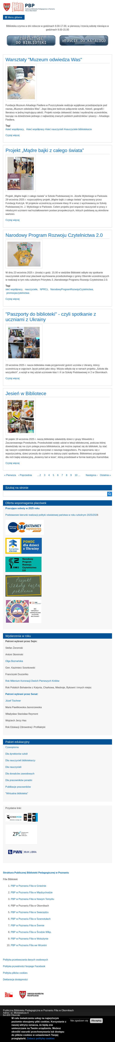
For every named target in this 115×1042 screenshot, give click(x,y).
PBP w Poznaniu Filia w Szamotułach (31, 919)
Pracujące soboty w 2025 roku (22, 508)
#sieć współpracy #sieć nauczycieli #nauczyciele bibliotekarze (59, 129)
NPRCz (44, 289)
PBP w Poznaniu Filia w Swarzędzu (30, 912)
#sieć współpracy (15, 129)
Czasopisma (12, 747)
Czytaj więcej (12, 135)
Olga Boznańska (14, 661)
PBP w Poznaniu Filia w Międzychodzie (32, 892)
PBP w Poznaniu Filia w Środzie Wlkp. (31, 932)
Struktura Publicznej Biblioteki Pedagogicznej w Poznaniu (36, 872)
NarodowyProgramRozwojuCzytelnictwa (71, 289)
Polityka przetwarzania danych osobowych (25, 959)
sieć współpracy (14, 289)
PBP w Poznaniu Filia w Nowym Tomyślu (32, 899)
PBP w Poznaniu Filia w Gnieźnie (28, 886)
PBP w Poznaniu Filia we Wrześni (29, 945)
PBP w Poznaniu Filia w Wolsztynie (29, 938)
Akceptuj (96, 1023)
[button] (14, 17)
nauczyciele (31, 289)
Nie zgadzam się (79, 1023)
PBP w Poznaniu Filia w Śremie (27, 925)
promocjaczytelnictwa (17, 293)
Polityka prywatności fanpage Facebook (24, 966)
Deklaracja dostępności (15, 979)
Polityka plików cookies (15, 973)
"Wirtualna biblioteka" (16, 793)
